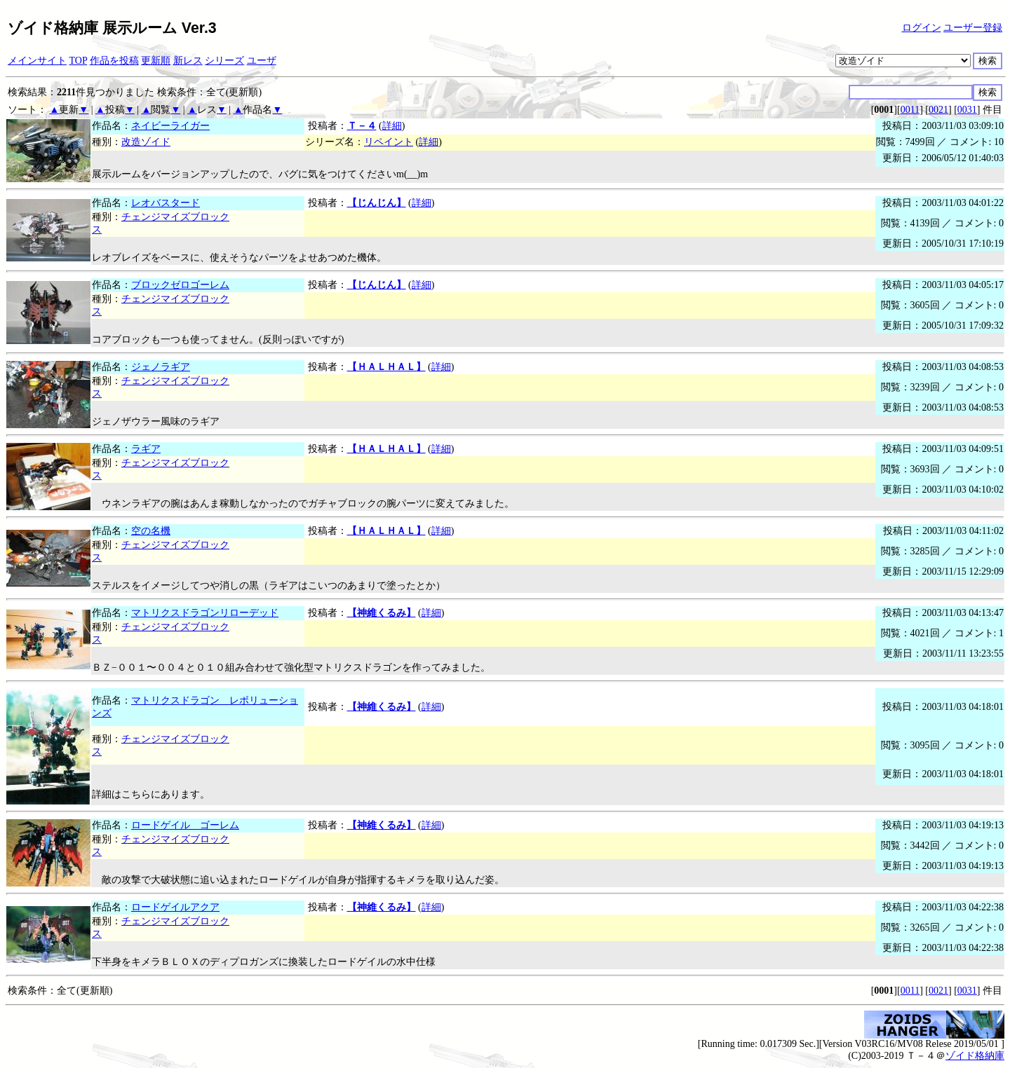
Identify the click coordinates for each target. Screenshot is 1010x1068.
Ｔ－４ (362, 126)
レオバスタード (165, 203)
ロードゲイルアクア (175, 907)
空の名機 (150, 531)
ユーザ (261, 60)
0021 (938, 109)
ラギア (146, 449)
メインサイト (37, 60)
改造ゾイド (145, 142)
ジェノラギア (160, 367)
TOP (78, 60)
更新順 (155, 60)
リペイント (388, 142)
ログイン (921, 27)
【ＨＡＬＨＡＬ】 (386, 367)
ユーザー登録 (972, 27)
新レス (188, 60)
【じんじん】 (376, 203)
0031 (967, 109)
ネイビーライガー (170, 126)
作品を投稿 (114, 60)
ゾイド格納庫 (974, 1055)
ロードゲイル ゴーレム (185, 825)
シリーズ (224, 60)
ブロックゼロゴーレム (180, 285)
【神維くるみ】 (381, 613)
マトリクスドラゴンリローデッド (204, 613)
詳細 (392, 126)
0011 (910, 109)
